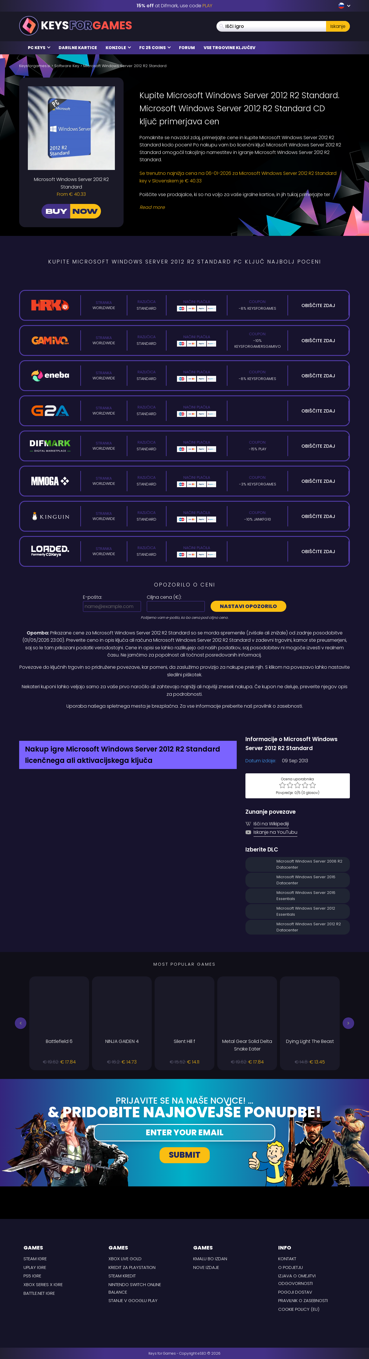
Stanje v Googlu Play (133, 1300)
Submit (184, 1155)
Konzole (118, 48)
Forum (187, 48)
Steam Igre (35, 1259)
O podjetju (290, 1267)
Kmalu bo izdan (210, 1259)
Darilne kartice (78, 48)
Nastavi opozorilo (248, 606)
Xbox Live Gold (125, 1259)
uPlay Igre (34, 1267)
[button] (20, 1023)
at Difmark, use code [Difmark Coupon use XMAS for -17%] (174, 5)
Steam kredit (122, 1276)
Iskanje (338, 26)
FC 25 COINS (155, 48)
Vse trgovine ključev (229, 48)
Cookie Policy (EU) (298, 1309)
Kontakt (287, 1259)
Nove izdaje (206, 1267)
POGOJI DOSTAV (295, 1292)
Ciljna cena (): (164, 597)
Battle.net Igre (39, 1293)
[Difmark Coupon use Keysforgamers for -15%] (184, 722)
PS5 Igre (32, 1276)
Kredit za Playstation (131, 1267)
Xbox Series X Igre (43, 1284)
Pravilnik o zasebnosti (303, 1300)
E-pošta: (92, 597)
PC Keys (39, 48)
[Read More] (241, 207)
